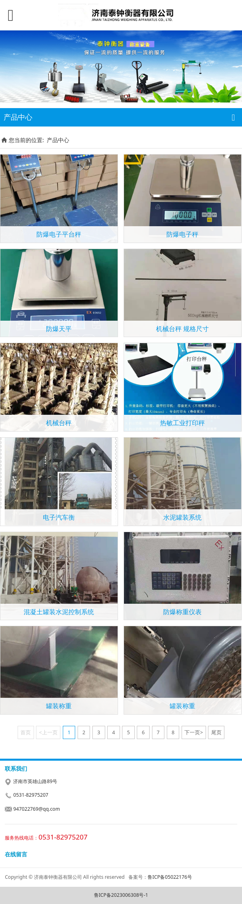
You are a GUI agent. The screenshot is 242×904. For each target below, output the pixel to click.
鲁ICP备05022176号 (170, 877)
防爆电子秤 (182, 234)
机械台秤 (59, 422)
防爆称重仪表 (182, 611)
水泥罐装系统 (182, 517)
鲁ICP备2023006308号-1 (121, 895)
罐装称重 (59, 705)
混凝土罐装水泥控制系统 (59, 611)
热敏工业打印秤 (182, 422)
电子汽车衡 (59, 517)
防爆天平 (59, 328)
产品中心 (58, 140)
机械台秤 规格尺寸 (182, 328)
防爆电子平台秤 (58, 234)
